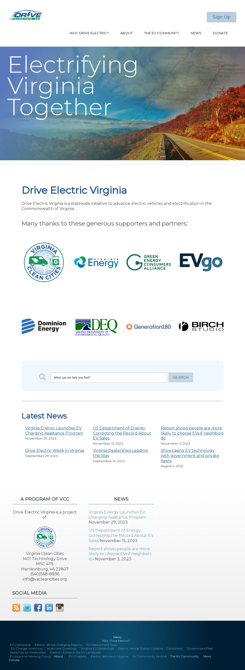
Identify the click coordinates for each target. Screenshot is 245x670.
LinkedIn (49, 608)
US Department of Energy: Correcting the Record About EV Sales (122, 433)
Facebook (38, 608)
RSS (16, 608)
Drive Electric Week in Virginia (54, 450)
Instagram (60, 608)
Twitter (27, 608)
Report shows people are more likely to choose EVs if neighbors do (192, 433)
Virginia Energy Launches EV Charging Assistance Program (54, 431)
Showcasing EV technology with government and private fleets (190, 455)
